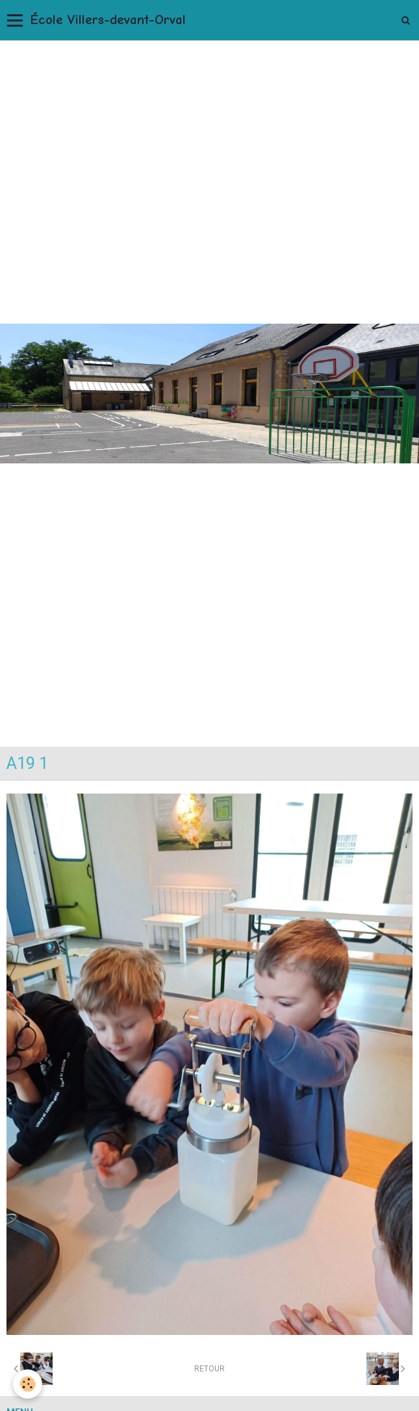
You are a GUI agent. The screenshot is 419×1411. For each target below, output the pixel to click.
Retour (209, 1368)
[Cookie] (27, 1384)
